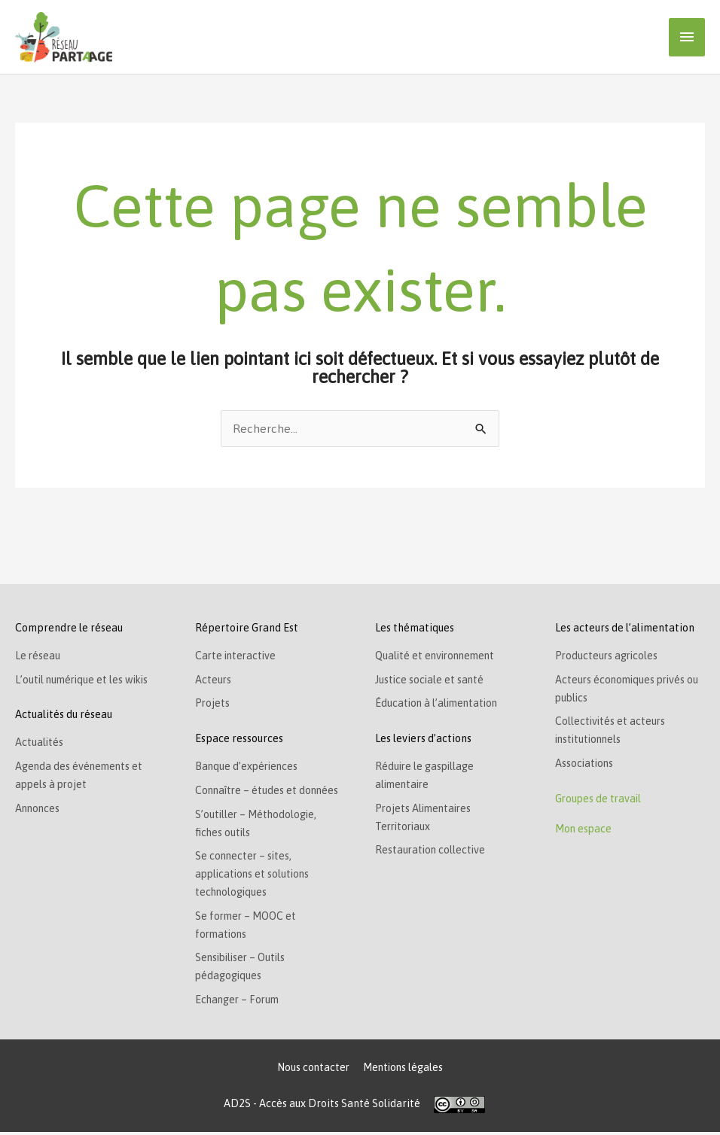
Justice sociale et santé (430, 680)
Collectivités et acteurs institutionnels (611, 732)
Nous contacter (312, 1069)
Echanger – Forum (238, 1003)
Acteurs (213, 680)
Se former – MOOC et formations (247, 927)
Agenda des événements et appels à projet (80, 777)
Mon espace (584, 831)
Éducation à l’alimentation (438, 704)
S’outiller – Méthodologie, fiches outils (257, 825)
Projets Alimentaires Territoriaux (425, 819)
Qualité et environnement (438, 656)
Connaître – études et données (269, 792)
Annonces (38, 810)
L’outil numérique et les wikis (84, 680)
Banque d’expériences (248, 768)
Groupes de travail (599, 801)
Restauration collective (431, 852)
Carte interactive (237, 656)
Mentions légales (403, 1069)
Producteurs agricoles (608, 656)
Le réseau (38, 656)
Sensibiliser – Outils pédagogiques (243, 969)
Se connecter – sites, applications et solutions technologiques (254, 876)
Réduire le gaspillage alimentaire (426, 777)
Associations (585, 765)
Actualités (39, 744)
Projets (212, 704)
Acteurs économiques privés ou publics (629, 689)
